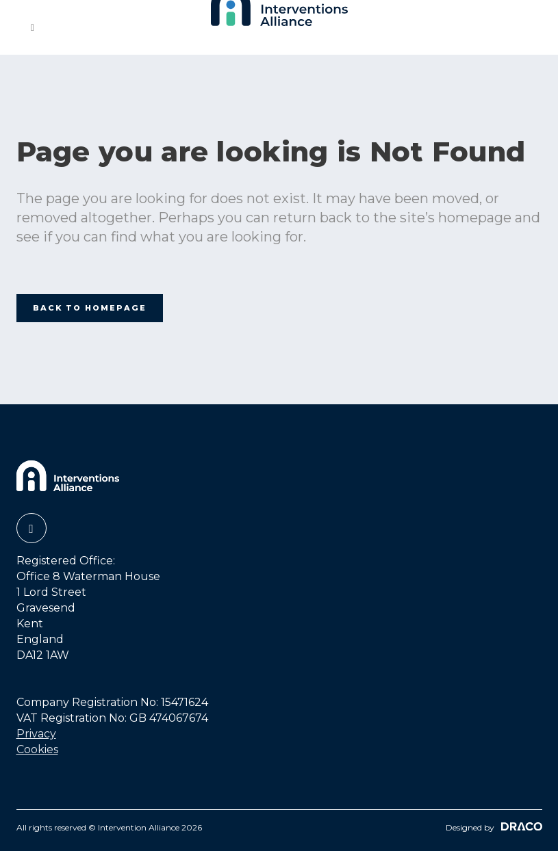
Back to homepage (90, 308)
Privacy (36, 733)
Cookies (37, 749)
